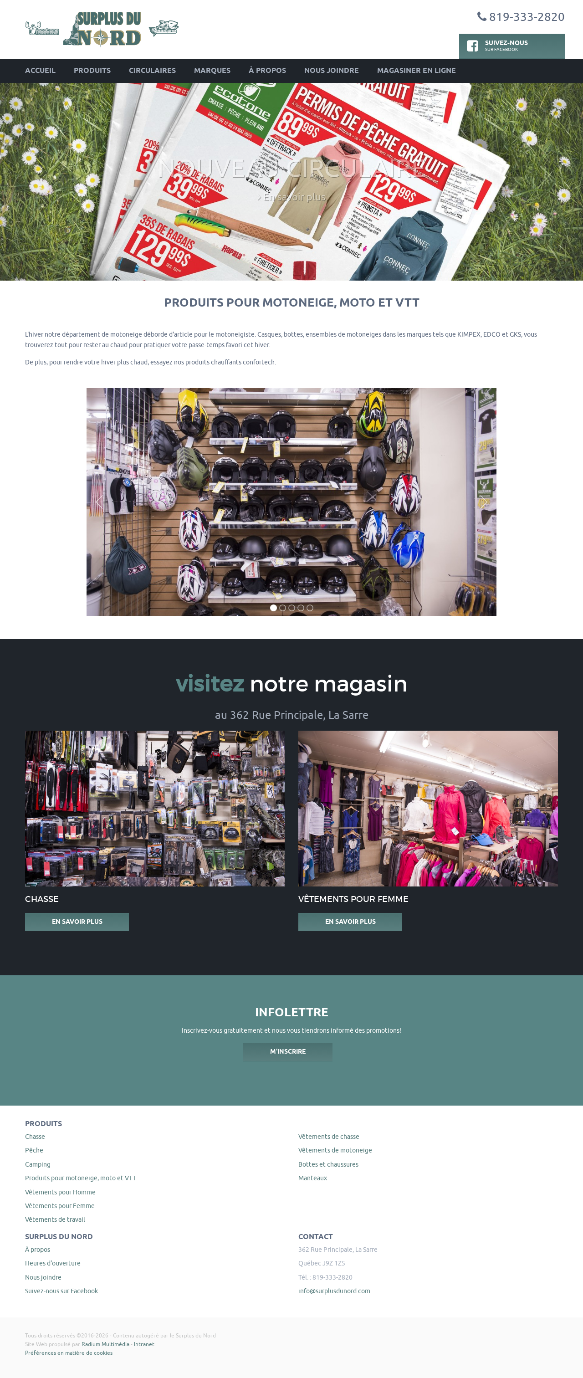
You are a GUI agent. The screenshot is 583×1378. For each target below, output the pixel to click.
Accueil (40, 71)
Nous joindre (331, 71)
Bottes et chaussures (328, 1164)
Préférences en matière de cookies (69, 1352)
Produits (92, 71)
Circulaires (152, 71)
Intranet (144, 1344)
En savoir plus (77, 922)
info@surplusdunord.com (334, 1291)
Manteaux (312, 1178)
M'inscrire (288, 1051)
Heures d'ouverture (53, 1263)
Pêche (34, 1150)
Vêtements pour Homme (60, 1192)
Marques (212, 71)
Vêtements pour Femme (60, 1205)
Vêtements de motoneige (335, 1150)
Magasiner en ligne (416, 71)
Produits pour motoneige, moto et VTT (80, 1178)
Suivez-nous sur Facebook (61, 1291)
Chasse (35, 1136)
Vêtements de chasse (328, 1136)
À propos (267, 71)
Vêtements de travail (55, 1219)
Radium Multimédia (105, 1344)
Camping (38, 1164)
